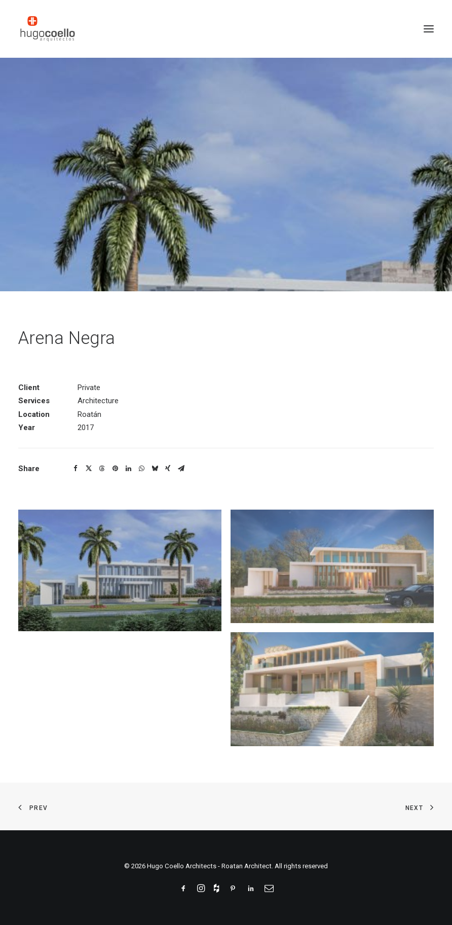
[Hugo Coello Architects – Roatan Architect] (47, 29)
